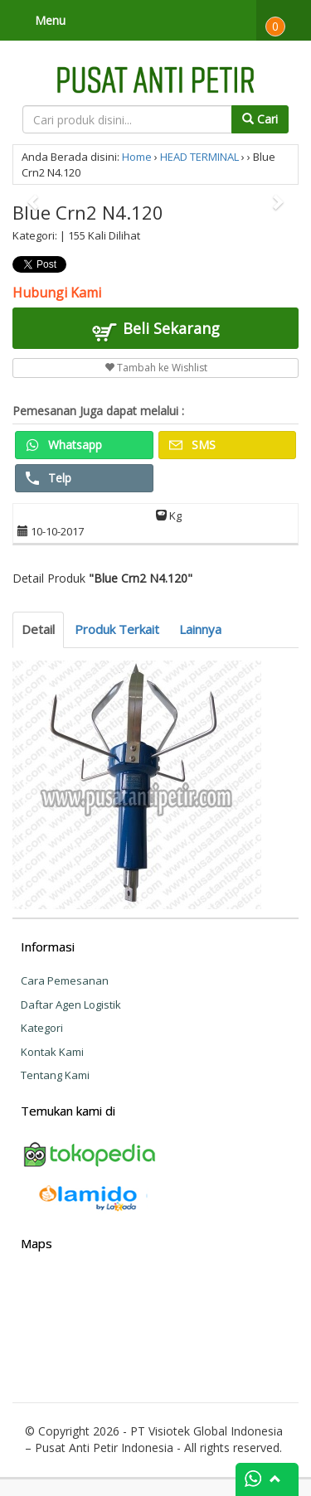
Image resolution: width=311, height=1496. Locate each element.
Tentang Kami (55, 1075)
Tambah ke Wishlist (155, 368)
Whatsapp (64, 445)
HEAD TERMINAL (199, 156)
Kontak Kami (52, 1051)
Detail (38, 629)
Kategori (42, 1027)
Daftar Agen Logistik (71, 1004)
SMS (192, 445)
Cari (260, 119)
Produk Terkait (117, 629)
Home (137, 156)
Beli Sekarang (156, 330)
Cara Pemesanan (65, 980)
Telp (48, 478)
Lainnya (200, 629)
